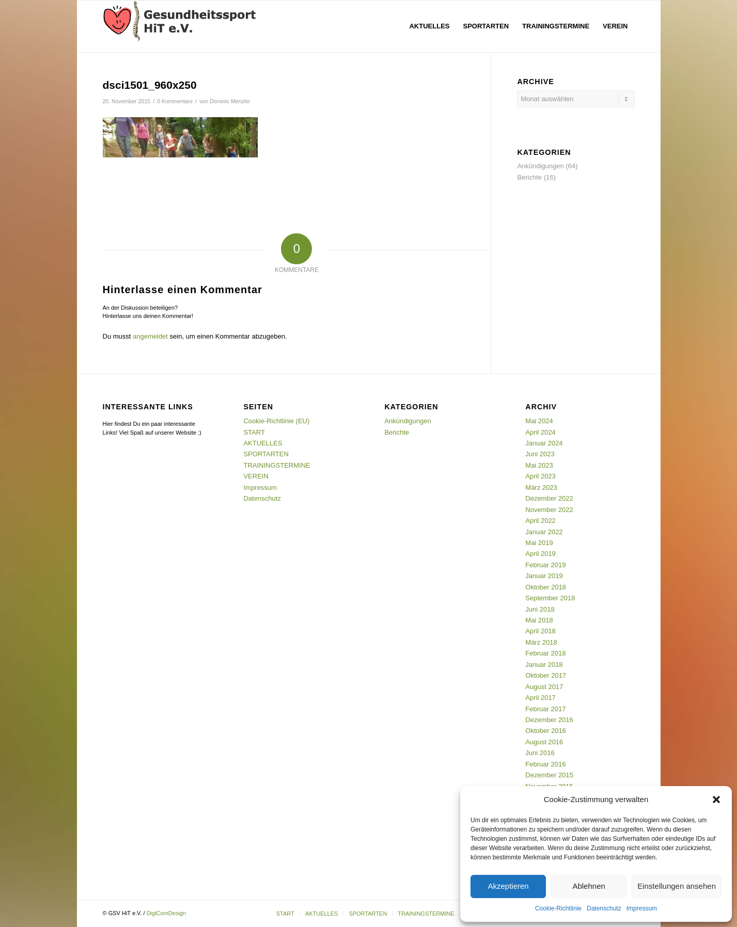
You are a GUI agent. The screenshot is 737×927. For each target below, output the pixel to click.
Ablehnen (588, 886)
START (253, 432)
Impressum (641, 908)
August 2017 (544, 687)
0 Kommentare (175, 101)
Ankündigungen (540, 166)
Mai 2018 (539, 620)
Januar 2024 (543, 443)
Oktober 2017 (545, 675)
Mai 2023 (539, 465)
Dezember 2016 (549, 720)
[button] (716, 799)
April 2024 (540, 432)
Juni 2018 (539, 609)
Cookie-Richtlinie (558, 908)
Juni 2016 (539, 753)
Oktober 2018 (545, 587)
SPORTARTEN (265, 454)
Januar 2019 (543, 576)
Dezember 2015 (549, 775)
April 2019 (540, 553)
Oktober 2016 (545, 730)
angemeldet (150, 336)
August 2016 (544, 742)
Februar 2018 (545, 653)
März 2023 (541, 487)
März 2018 (541, 642)
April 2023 (540, 476)
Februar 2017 (545, 709)
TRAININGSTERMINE (276, 465)
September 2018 (550, 598)
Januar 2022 (543, 532)
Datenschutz (604, 908)
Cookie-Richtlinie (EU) (276, 421)
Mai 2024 (539, 421)
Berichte (529, 177)
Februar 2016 (545, 764)
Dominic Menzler (230, 101)
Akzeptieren (508, 886)
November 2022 (549, 510)
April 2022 (540, 520)
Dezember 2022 (549, 498)
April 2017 (540, 697)
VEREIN (255, 476)
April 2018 (540, 631)
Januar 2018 (543, 664)
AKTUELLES (262, 443)
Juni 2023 (539, 454)
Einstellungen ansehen (676, 886)
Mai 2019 (539, 543)
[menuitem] (429, 26)
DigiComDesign (166, 913)
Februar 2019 (545, 565)
